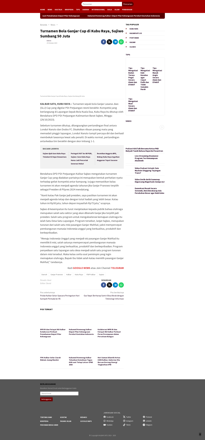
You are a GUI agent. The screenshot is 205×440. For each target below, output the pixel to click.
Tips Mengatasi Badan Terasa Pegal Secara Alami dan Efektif (133, 76)
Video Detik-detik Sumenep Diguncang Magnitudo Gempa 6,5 (149, 180)
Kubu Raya (79, 274)
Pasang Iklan (65, 421)
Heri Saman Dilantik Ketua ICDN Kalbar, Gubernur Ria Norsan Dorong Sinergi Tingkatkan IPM (109, 361)
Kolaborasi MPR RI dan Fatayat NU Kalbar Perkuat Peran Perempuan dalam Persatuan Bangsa (109, 333)
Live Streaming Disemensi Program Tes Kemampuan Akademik (146, 158)
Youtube (107, 425)
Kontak (63, 417)
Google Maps (86, 421)
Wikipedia (44, 421)
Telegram (147, 425)
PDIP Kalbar (91, 274)
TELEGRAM (117, 268)
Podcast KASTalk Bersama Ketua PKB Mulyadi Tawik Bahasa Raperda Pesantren (144, 149)
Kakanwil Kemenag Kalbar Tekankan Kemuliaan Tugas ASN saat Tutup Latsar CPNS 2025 (81, 361)
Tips (128, 54)
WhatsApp (108, 421)
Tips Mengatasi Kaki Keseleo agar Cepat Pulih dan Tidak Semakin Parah (145, 79)
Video (128, 121)
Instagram (128, 421)
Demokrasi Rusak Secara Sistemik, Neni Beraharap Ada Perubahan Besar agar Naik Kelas (149, 190)
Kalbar (68, 274)
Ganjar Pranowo (57, 274)
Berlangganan (46, 399)
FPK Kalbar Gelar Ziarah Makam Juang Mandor (50, 358)
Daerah (44, 274)
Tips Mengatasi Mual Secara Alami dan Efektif (133, 105)
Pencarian (127, 4)
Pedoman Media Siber (49, 425)
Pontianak (134, 38)
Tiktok (126, 425)
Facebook (108, 417)
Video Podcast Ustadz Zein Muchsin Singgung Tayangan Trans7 (148, 170)
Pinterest (147, 417)
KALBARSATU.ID (136, 33)
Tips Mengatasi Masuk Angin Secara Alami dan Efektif (157, 75)
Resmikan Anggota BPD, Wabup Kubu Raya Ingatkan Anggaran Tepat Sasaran (108, 156)
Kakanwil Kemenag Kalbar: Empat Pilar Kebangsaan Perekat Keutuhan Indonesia (143, 16)
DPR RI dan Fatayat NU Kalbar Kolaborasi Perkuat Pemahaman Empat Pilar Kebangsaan (60, 16)
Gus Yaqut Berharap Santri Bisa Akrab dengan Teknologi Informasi (104, 295)
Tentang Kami (46, 417)
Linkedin (147, 421)
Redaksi (83, 417)
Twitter (127, 417)
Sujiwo (101, 274)
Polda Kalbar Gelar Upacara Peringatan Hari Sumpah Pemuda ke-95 (60, 295)
